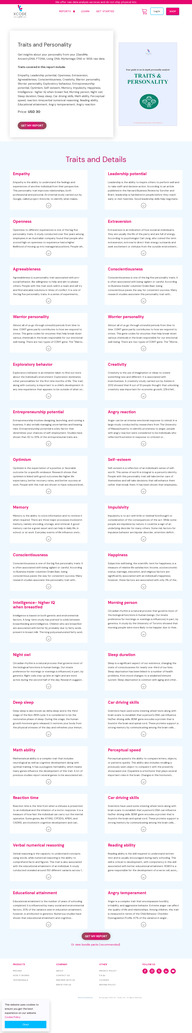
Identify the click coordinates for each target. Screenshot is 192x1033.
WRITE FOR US (63, 984)
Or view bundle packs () (96, 944)
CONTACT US (63, 975)
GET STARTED (105, 11)
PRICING (17, 971)
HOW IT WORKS (21, 975)
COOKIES (104, 980)
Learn (85, 11)
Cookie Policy (12, 1017)
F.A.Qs (102, 975)
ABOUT (59, 971)
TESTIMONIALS (20, 980)
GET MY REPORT (32, 125)
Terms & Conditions (85, 998)
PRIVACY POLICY (108, 971)
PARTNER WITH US (65, 980)
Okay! (25, 1024)
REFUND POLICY (107, 984)
